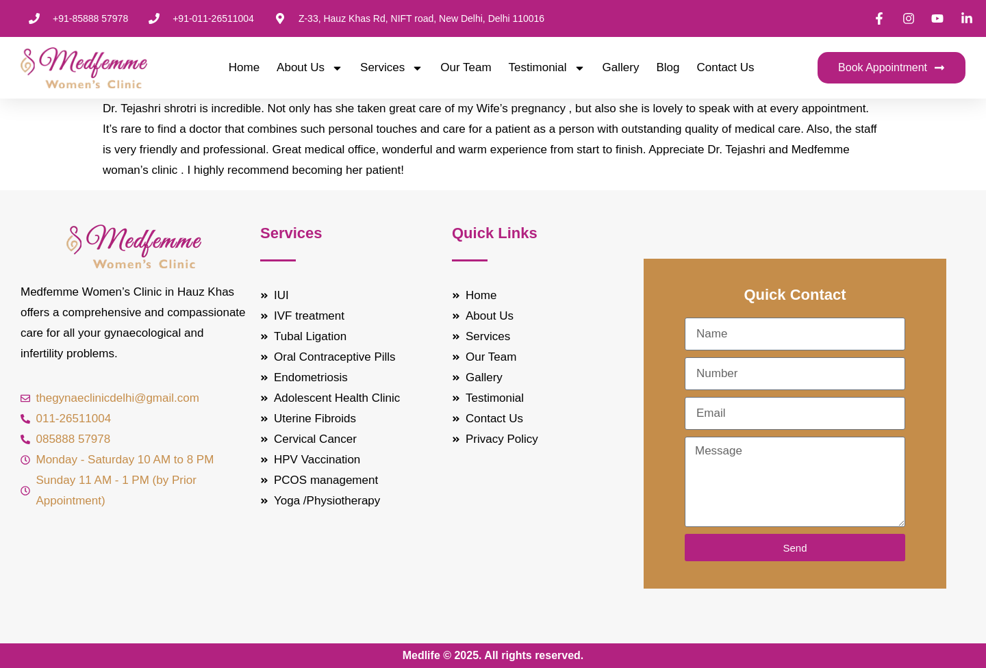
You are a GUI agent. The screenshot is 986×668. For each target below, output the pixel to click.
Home (244, 67)
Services (391, 68)
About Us (310, 68)
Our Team (465, 67)
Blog (667, 67)
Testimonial (547, 68)
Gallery (621, 67)
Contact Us (726, 67)
